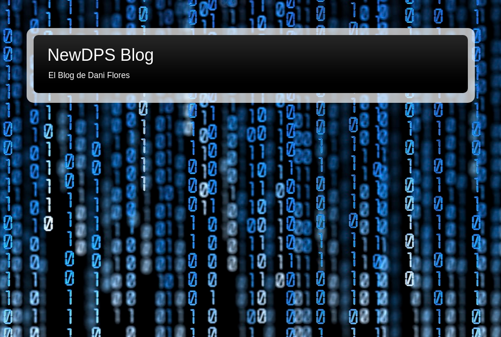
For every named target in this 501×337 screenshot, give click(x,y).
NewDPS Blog (101, 55)
